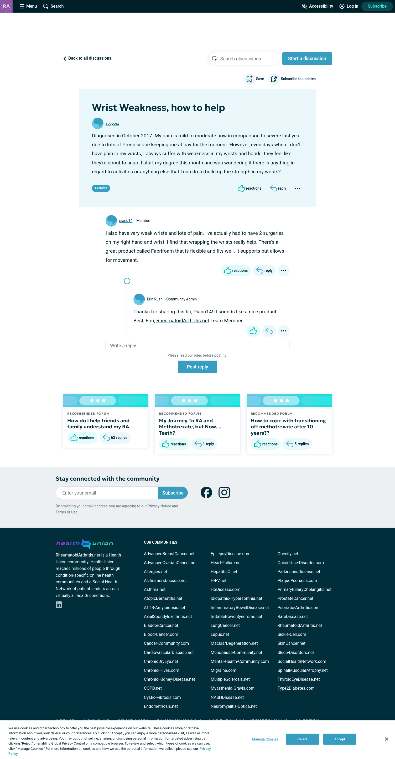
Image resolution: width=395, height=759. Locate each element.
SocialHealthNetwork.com (302, 661)
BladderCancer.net (161, 625)
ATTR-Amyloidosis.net (164, 607)
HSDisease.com (225, 589)
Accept (339, 739)
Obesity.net (288, 553)
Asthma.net (154, 589)
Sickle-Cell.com (292, 634)
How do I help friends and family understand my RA (98, 423)
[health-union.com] (84, 543)
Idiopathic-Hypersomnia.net (236, 598)
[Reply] (278, 188)
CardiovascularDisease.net (169, 652)
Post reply (197, 367)
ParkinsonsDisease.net (299, 571)
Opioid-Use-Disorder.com (301, 562)
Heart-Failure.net (226, 562)
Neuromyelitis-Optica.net (234, 706)
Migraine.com (223, 670)
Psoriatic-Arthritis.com (299, 607)
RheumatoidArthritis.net (182, 321)
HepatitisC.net (224, 571)
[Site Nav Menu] (28, 6)
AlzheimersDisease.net (165, 580)
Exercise (101, 188)
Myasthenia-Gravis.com (232, 688)
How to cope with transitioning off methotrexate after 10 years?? (288, 426)
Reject (303, 739)
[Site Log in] (348, 6)
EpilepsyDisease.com (230, 553)
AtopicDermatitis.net (163, 598)
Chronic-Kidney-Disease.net (169, 679)
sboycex (112, 123)
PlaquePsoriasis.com (297, 580)
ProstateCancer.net (295, 598)
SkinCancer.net (291, 643)
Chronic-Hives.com (161, 670)
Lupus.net (220, 634)
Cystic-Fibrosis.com (162, 697)
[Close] (386, 739)
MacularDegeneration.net (234, 643)
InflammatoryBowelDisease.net (240, 607)
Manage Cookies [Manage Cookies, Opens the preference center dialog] (265, 739)
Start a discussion (307, 58)
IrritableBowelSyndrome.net (236, 616)
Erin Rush (155, 299)
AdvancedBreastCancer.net (169, 553)
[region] (197, 739)
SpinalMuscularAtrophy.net (303, 670)
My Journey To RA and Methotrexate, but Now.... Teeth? (190, 426)
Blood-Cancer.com (161, 634)
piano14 (125, 221)
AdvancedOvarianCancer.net (170, 562)
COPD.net (153, 688)
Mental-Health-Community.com (240, 661)
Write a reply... (124, 345)
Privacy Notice (159, 506)
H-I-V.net (218, 580)
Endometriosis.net (161, 706)
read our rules (190, 355)
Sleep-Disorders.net (296, 652)
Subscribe (377, 6)
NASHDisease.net (227, 697)
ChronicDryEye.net (161, 661)
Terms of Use (66, 512)
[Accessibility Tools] (317, 6)
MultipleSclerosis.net (230, 679)
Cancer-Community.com (166, 643)
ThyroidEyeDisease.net (299, 679)
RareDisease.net (293, 616)
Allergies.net (155, 571)
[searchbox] (250, 58)
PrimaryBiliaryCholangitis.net (305, 589)
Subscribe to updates (292, 79)
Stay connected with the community (107, 478)
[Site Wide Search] (53, 6)
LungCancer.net (225, 625)
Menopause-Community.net (236, 652)
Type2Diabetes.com (296, 688)
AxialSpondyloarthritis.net (168, 616)
